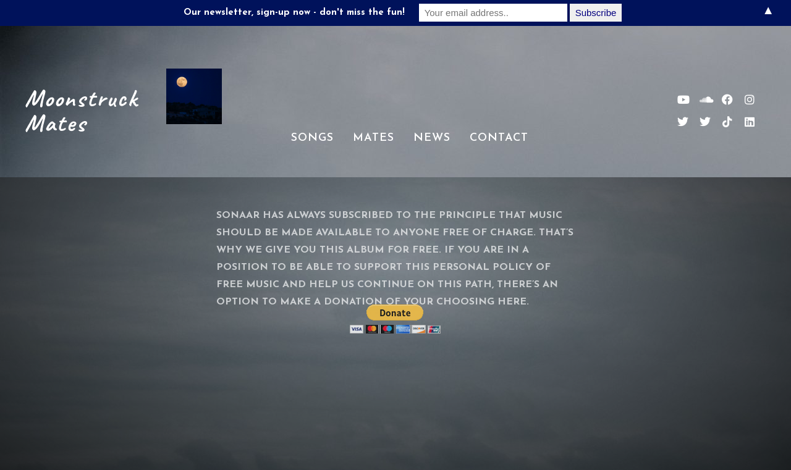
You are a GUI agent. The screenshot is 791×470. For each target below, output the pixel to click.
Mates (373, 138)
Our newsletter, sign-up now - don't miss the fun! (294, 12)
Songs (312, 138)
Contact (499, 138)
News (431, 138)
